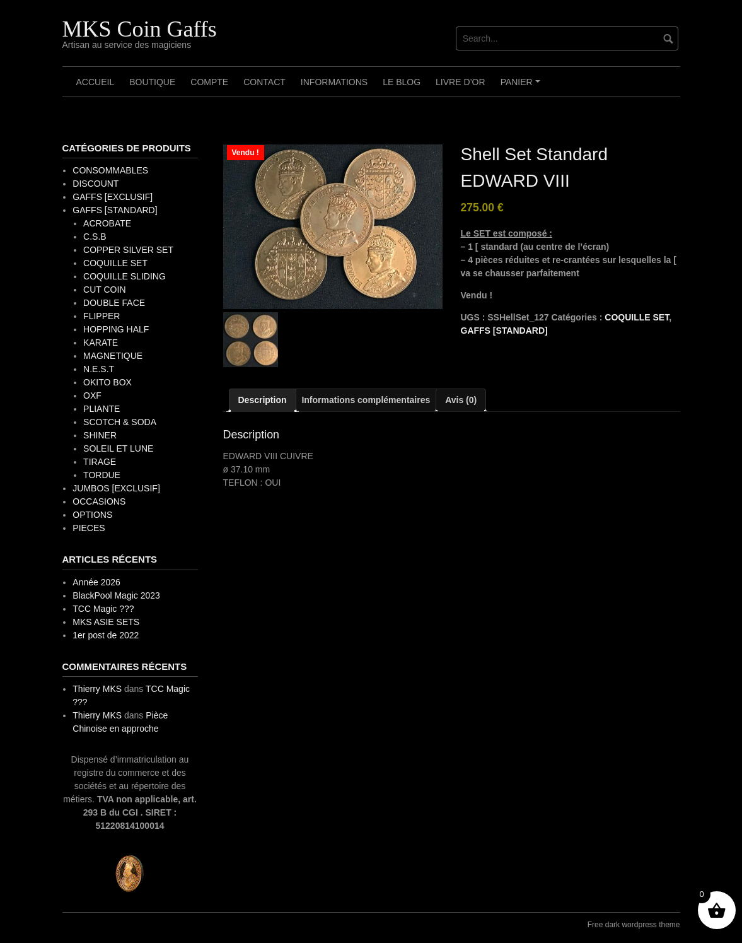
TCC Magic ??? (103, 609)
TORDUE (101, 475)
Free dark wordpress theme (634, 924)
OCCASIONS (98, 501)
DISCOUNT (95, 184)
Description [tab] (262, 400)
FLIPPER (101, 316)
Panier (522, 86)
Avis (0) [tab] (461, 400)
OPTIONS (92, 515)
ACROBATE (107, 223)
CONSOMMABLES (110, 170)
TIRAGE (99, 462)
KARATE (100, 342)
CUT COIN (104, 289)
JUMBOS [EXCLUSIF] (115, 488)
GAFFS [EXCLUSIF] (112, 197)
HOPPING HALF (116, 329)
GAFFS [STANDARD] (504, 330)
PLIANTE (101, 409)
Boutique (152, 82)
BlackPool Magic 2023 (116, 595)
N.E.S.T (98, 369)
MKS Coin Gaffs (139, 29)
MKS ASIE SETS (105, 622)
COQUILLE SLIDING (124, 276)
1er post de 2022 (105, 635)
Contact (264, 82)
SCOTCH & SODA (119, 422)
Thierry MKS (97, 689)
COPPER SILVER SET (128, 250)
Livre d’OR (460, 82)
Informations (334, 82)
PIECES (88, 528)
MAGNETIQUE (112, 356)
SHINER (100, 435)
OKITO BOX (107, 382)
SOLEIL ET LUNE (118, 448)
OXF (92, 395)
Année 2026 (96, 582)
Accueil (95, 82)
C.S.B (95, 236)
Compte (209, 82)
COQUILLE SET (637, 317)
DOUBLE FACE (114, 303)
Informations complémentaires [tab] (365, 400)
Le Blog (401, 82)
